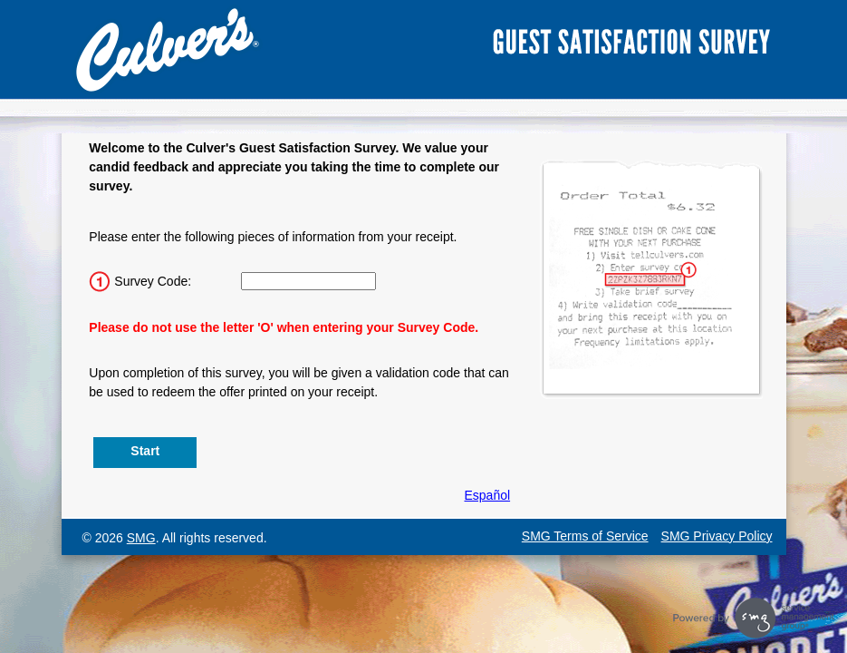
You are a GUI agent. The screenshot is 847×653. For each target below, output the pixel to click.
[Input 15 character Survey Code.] (308, 281)
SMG (141, 538)
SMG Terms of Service (585, 536)
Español (488, 495)
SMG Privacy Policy (717, 536)
